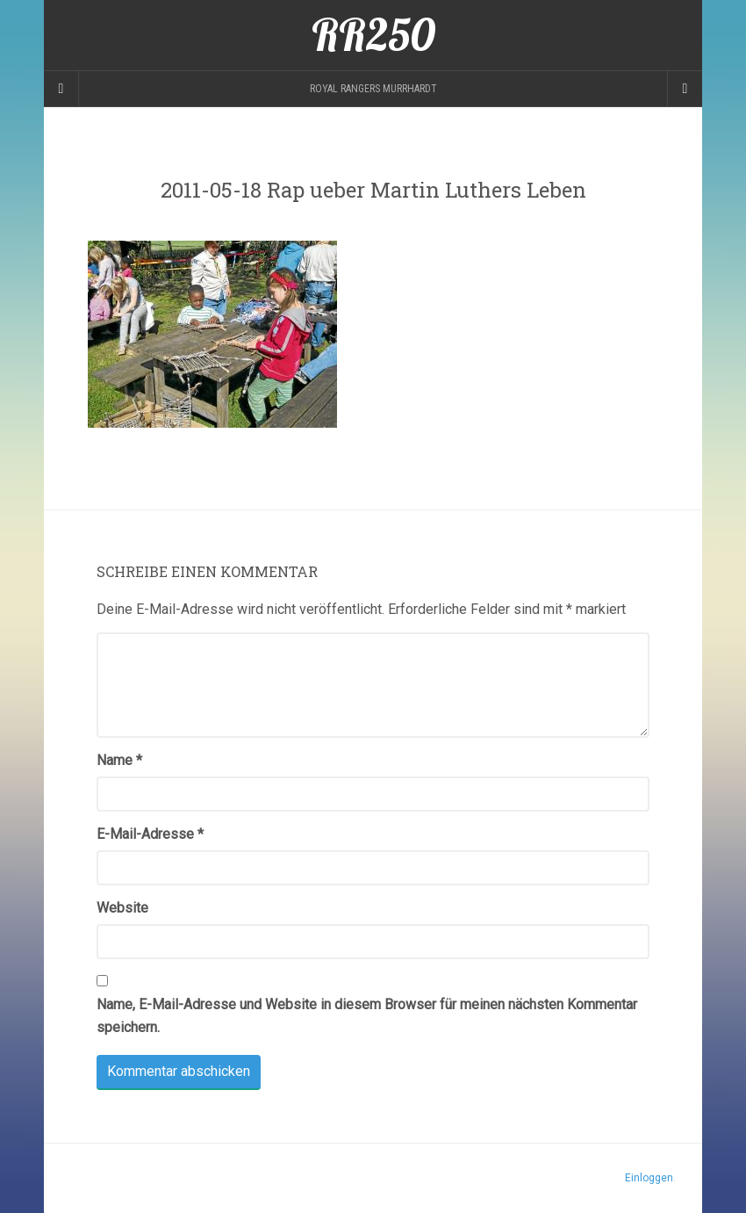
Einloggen (649, 1178)
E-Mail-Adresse (150, 834)
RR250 (373, 35)
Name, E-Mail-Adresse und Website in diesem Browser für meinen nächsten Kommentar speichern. (367, 1016)
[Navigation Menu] (684, 88)
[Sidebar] (61, 88)
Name (119, 760)
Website (122, 907)
